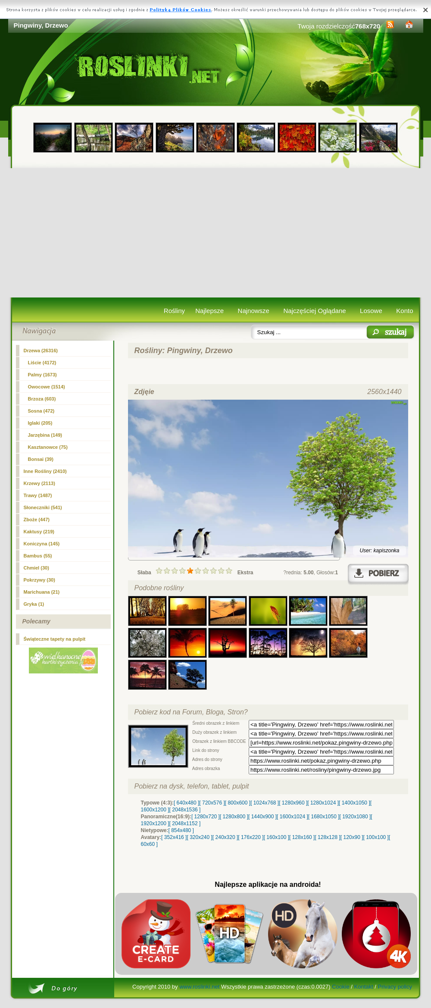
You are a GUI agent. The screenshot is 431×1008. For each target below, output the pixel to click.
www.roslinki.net (199, 986)
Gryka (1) (34, 604)
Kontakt (363, 986)
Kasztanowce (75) (48, 447)
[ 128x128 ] (327, 837)
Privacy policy (395, 986)
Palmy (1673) (42, 374)
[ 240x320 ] (225, 837)
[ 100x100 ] (376, 837)
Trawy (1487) (38, 495)
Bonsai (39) (40, 459)
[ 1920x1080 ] (355, 817)
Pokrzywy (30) (39, 579)
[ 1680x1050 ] (324, 817)
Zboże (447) (37, 519)
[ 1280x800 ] (234, 817)
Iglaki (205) (40, 423)
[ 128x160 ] (302, 837)
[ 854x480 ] (181, 830)
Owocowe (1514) (46, 386)
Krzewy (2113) (39, 483)
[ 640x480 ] (186, 803)
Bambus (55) (38, 555)
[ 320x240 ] (199, 837)
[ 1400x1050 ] (354, 803)
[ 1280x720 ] (205, 817)
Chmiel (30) (36, 567)
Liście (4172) (42, 362)
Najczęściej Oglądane (314, 310)
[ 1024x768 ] (264, 803)
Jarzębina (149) (45, 435)
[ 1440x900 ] (262, 817)
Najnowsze (253, 310)
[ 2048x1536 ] (185, 810)
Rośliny (174, 310)
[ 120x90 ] (351, 837)
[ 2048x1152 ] (185, 823)
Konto (404, 310)
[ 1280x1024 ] (323, 803)
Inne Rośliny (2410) (45, 471)
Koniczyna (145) (42, 543)
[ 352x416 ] (174, 837)
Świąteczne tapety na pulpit (55, 639)
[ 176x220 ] (250, 837)
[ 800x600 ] (237, 803)
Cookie (340, 986)
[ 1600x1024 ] (292, 817)
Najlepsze (209, 310)
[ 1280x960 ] (293, 803)
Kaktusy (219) (39, 531)
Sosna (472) (41, 410)
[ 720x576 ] (212, 803)
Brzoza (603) (42, 398)
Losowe (371, 310)
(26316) (41, 350)
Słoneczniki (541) (43, 507)
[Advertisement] (215, 232)
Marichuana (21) (42, 592)
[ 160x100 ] (276, 837)
